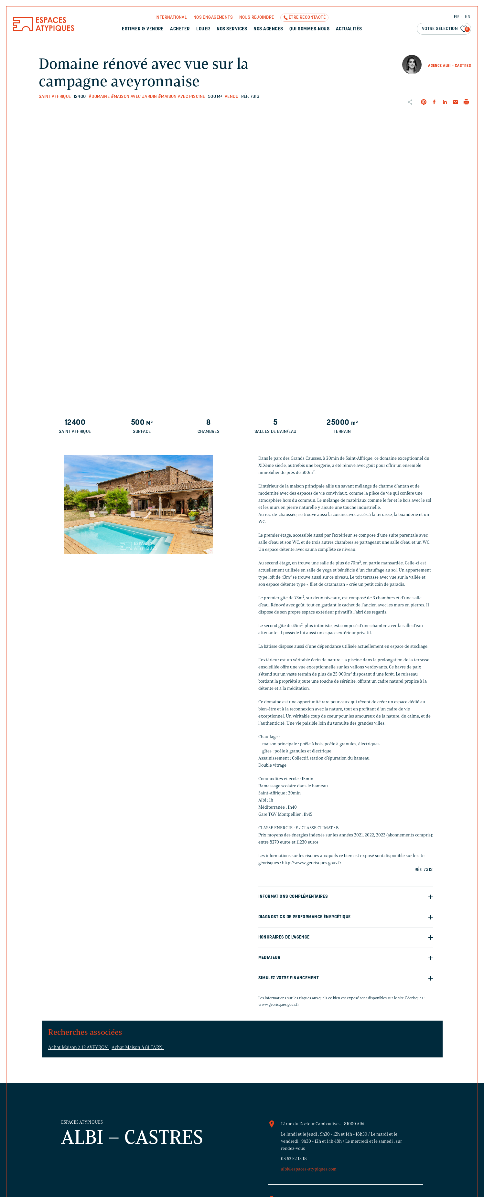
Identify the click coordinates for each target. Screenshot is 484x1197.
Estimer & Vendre (143, 29)
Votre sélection (446, 29)
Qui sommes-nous (309, 29)
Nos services (232, 29)
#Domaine (99, 96)
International (171, 17)
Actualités (349, 29)
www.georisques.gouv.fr (278, 1004)
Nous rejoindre (256, 17)
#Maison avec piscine (181, 96)
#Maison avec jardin (134, 96)
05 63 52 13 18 (294, 1158)
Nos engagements (213, 17)
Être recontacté (307, 17)
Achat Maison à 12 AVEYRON (78, 1047)
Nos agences (268, 29)
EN (467, 17)
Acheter (180, 29)
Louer (203, 29)
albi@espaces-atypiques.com (309, 1169)
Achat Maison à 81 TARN (138, 1047)
